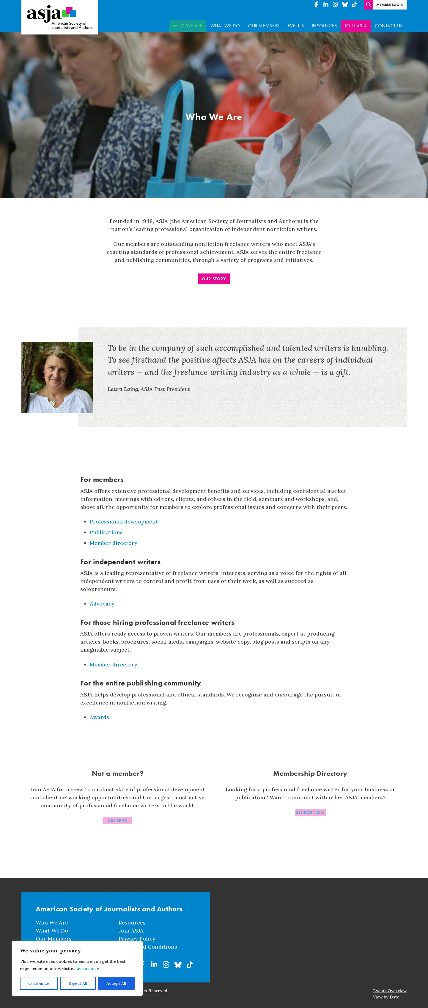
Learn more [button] (87, 968)
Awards (99, 713)
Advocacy (102, 600)
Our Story (214, 275)
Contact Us (388, 22)
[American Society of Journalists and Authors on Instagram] (335, 5)
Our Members (264, 22)
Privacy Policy (137, 938)
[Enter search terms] (368, 5)
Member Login (390, 4)
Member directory (113, 539)
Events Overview (390, 990)
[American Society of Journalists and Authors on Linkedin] (326, 5)
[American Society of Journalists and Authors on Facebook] (316, 5)
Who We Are (187, 22)
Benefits (117, 818)
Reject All (77, 983)
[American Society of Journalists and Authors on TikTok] (354, 5)
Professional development (124, 518)
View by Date (386, 996)
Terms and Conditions (148, 946)
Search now (310, 810)
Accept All (116, 983)
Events (296, 22)
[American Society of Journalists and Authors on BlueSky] (345, 5)
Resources (324, 22)
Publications (106, 528)
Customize (38, 983)
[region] (77, 968)
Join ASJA (356, 22)
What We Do (225, 22)
